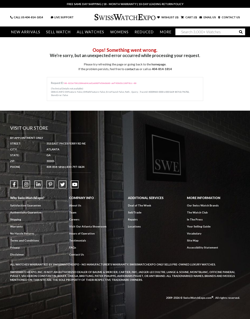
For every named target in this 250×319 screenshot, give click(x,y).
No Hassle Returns (22, 233)
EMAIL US (207, 17)
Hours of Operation (82, 233)
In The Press (195, 219)
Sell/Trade (134, 212)
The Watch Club (197, 212)
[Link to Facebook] (14, 184)
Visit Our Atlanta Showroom (87, 226)
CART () (189, 17)
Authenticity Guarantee (25, 212)
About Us (75, 205)
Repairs (133, 219)
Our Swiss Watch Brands (203, 205)
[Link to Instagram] (26, 184)
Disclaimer (17, 254)
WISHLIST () (168, 17)
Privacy (15, 247)
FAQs (72, 247)
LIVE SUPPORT (62, 17)
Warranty (16, 226)
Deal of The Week (139, 205)
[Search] (210, 31)
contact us (132, 69)
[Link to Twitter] (62, 184)
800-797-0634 (75, 166)
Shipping (15, 219)
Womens (119, 32)
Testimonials (77, 240)
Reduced (144, 32)
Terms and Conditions (24, 240)
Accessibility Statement (202, 247)
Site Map (192, 240)
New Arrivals (25, 32)
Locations (134, 226)
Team (72, 212)
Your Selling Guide (199, 226)
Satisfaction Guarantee (25, 205)
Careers (74, 219)
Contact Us (76, 254)
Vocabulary (194, 233)
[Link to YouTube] (75, 184)
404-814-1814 (34, 17)
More (165, 32)
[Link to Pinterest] (50, 184)
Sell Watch (58, 32)
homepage (159, 64)
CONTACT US (229, 17)
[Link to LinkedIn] (38, 184)
